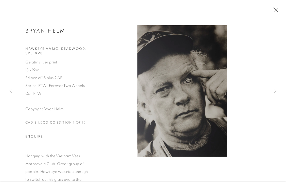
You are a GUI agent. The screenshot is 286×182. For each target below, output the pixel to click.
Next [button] (275, 91)
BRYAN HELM (45, 31)
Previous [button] (11, 91)
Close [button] (274, 11)
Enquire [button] (34, 137)
